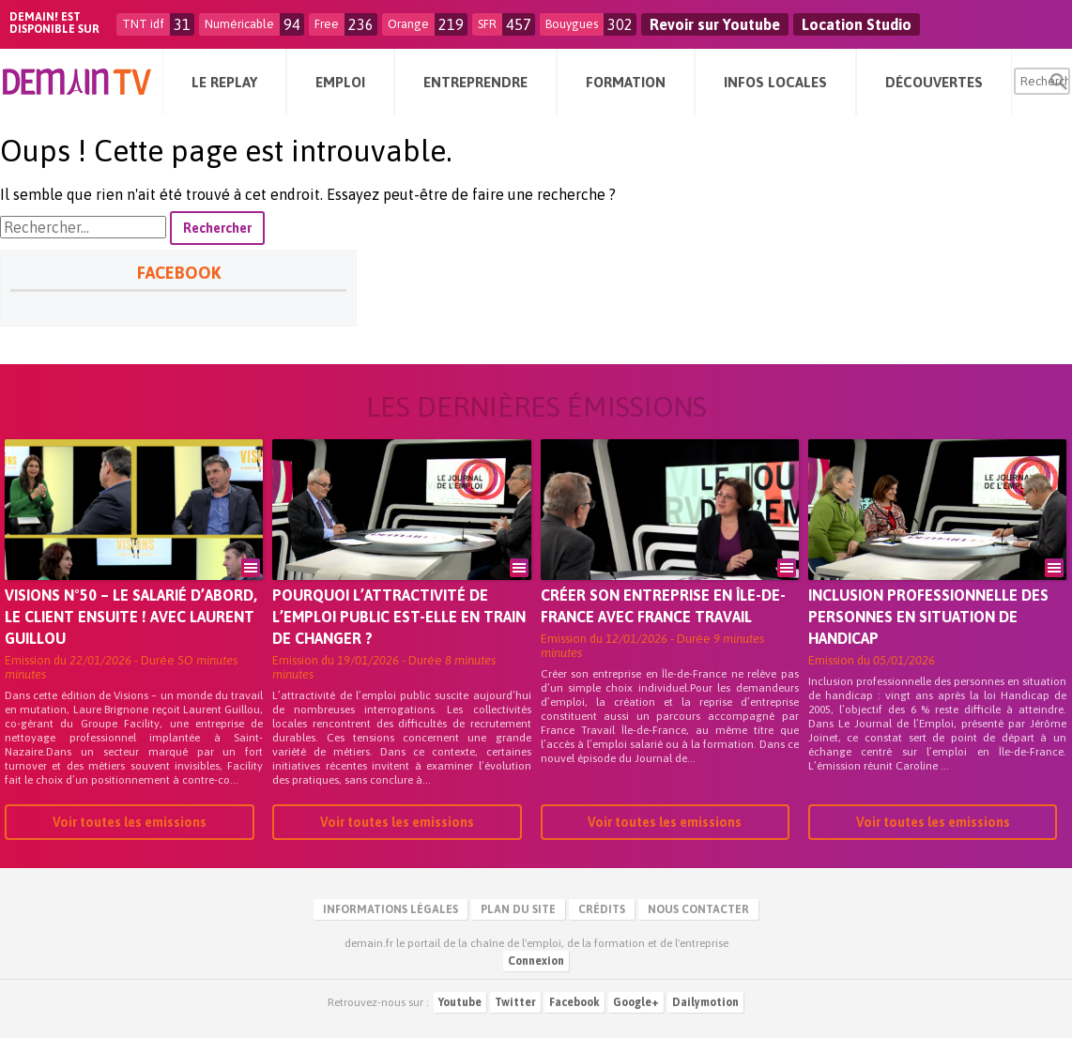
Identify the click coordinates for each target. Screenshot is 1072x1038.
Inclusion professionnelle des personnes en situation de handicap (928, 617)
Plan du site (518, 909)
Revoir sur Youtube (715, 24)
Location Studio (856, 24)
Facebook (574, 1002)
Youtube (460, 1002)
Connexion (536, 961)
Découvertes (934, 82)
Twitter (515, 1002)
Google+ (636, 1002)
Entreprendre (475, 82)
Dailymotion (705, 1002)
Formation (626, 82)
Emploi (340, 82)
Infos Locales (775, 82)
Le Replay (224, 82)
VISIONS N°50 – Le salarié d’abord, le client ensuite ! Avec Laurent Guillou (131, 617)
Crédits (601, 909)
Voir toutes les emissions (130, 822)
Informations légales (390, 909)
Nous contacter (698, 909)
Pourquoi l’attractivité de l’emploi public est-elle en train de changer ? (399, 617)
